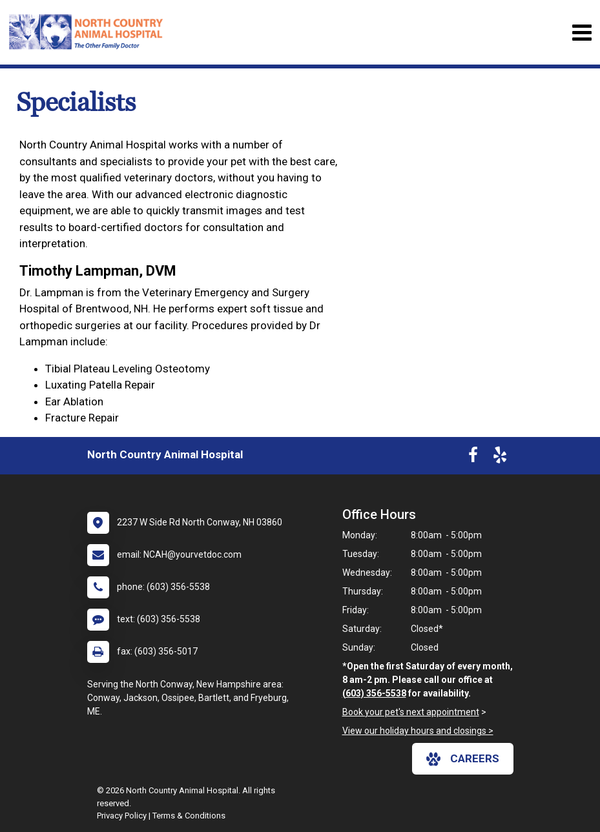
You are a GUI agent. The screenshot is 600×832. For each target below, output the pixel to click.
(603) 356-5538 (374, 693)
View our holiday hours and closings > (417, 730)
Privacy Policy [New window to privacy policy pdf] (122, 815)
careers (462, 759)
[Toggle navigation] (581, 32)
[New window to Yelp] (499, 457)
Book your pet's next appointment (410, 712)
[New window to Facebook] (473, 457)
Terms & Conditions (188, 815)
